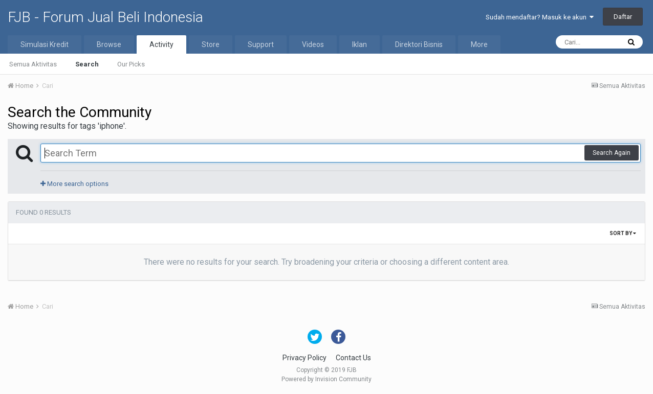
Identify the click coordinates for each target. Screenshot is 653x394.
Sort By (623, 233)
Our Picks (131, 64)
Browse (109, 44)
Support (261, 44)
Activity (161, 44)
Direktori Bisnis (419, 44)
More (479, 44)
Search (87, 64)
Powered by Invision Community (326, 379)
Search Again (611, 152)
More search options (74, 184)
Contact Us (353, 358)
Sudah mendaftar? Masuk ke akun (540, 17)
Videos (313, 44)
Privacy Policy (304, 358)
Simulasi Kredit (44, 44)
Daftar (623, 16)
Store (211, 44)
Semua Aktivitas (33, 64)
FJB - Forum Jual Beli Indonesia (105, 17)
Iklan (359, 44)
